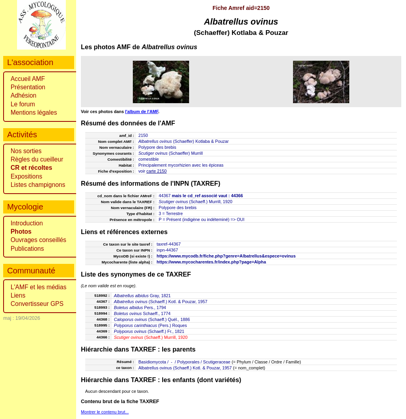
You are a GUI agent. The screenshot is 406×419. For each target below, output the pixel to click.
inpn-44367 (167, 250)
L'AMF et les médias (39, 287)
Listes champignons (38, 184)
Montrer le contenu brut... (105, 411)
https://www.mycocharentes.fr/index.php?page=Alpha (211, 261)
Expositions (26, 176)
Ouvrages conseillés (38, 239)
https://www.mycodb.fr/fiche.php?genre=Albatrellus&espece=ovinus (226, 256)
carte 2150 (156, 171)
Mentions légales (34, 112)
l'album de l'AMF (141, 111)
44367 (164, 195)
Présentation (28, 87)
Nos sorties (26, 151)
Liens (18, 295)
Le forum (23, 104)
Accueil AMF (28, 78)
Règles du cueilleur (37, 159)
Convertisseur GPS (37, 303)
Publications (27, 248)
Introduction (27, 223)
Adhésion (23, 95)
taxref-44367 (169, 244)
